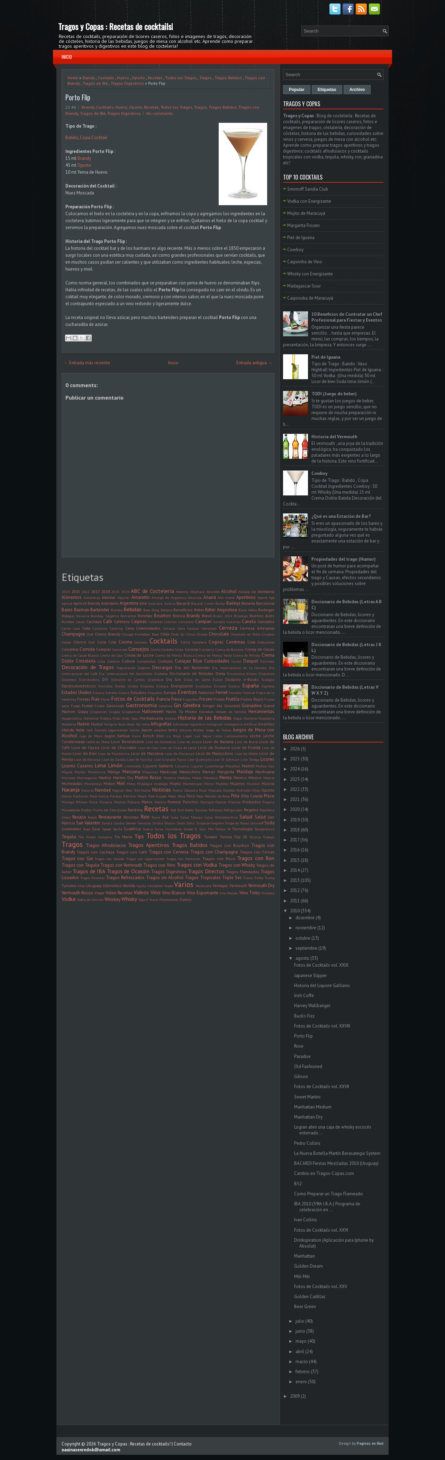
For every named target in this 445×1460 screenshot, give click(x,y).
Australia (155, 603)
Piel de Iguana (301, 237)
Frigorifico (190, 699)
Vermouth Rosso (77, 893)
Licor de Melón (246, 753)
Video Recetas (119, 893)
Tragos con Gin (77, 858)
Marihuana (264, 771)
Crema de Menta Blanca (174, 655)
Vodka (68, 898)
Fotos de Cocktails (133, 698)
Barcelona (265, 603)
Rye (165, 817)
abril (300, 1351)
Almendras (91, 597)
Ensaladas (203, 686)
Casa (76, 628)
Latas (217, 735)
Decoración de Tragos (88, 667)
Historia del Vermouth (334, 437)
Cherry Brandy (107, 634)
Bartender (99, 610)
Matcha (170, 777)
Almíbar (109, 597)
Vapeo (168, 885)
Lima (100, 765)
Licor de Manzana (147, 753)
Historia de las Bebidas (204, 717)
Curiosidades (216, 661)
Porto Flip (77, 97)
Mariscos (68, 777)
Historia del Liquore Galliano (322, 985)
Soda (269, 823)
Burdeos (68, 621)
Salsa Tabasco (191, 817)
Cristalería (86, 661)
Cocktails (106, 77)
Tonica (226, 836)
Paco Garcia (99, 796)
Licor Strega (250, 759)
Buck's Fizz (304, 1016)
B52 (298, 1184)
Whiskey (112, 899)
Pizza (93, 802)
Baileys (233, 603)
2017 (95, 591)
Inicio (67, 56)
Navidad (103, 790)
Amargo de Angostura (169, 597)
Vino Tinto (249, 893)
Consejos (138, 648)
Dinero (251, 673)
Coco (185, 642)
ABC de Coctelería (152, 590)
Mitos (131, 783)
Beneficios (183, 609)
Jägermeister (118, 730)
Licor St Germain (225, 759)
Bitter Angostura (221, 610)
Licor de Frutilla (246, 747)
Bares (67, 610)
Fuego (75, 705)
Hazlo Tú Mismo (181, 711)
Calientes (155, 621)
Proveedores (71, 809)
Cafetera (121, 621)
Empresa (147, 686)
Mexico (240, 777)
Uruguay (93, 885)
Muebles (222, 783)
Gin (177, 705)
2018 (105, 591)
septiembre (306, 948)
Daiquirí (250, 661)
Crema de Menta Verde (213, 655)
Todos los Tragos (181, 77)
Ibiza (122, 724)
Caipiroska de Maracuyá (310, 298)
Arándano (110, 603)
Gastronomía (141, 705)
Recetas (155, 77)
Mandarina (97, 771)
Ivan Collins (305, 1220)
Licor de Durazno (214, 747)
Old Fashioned (308, 1066)
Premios (234, 802)
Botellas (145, 615)
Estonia (99, 692)
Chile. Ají (177, 634)
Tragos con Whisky (236, 865)
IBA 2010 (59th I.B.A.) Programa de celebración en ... (327, 1207)
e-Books (251, 679)
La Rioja (173, 735)
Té (228, 829)
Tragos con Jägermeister (145, 858)
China (190, 634)
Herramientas (261, 711)
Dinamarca (236, 673)
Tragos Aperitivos (148, 844)
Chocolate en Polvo (245, 634)
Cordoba (168, 649)
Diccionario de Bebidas (192, 673)
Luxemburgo (214, 766)
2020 (295, 809)
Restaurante (110, 817)
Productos (251, 801)
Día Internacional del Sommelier (125, 673)
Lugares (196, 766)
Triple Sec (232, 877)
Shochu (169, 823)
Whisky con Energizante (310, 274)
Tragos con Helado (109, 858)
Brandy (88, 77)
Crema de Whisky (247, 655)
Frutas (219, 699)
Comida (87, 649)
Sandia (106, 823)
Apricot (67, 603)
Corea (179, 649)
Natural (87, 790)
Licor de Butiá (246, 741)
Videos (141, 892)
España (250, 685)
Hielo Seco (130, 718)
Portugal (207, 802)
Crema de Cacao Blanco (80, 655)
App (271, 597)
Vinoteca (267, 893)
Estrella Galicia (117, 692)
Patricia (129, 796)
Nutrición (243, 790)
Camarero (185, 621)
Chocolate (219, 634)
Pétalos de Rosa (217, 796)
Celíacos (169, 628)
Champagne (73, 634)
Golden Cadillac (310, 1296)
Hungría (110, 724)
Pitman (82, 802)
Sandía (119, 823)
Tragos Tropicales (203, 877)
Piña (235, 796)
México (255, 777)
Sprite (117, 829)
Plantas (120, 802)
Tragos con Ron (255, 858)
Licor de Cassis (85, 747)
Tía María (123, 836)
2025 (295, 759)
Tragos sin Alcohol (165, 877)
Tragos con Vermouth (121, 865)
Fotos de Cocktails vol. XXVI (321, 1230)
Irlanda (68, 729)
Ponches (191, 801)
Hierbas (170, 718)
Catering (116, 628)
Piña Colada (252, 796)
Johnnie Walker (192, 730)
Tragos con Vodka (196, 864)
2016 (85, 591)
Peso (199, 796)
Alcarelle (213, 591)
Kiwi (160, 735)
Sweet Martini (307, 1097)
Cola (251, 642)
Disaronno (266, 673)
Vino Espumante (202, 893)
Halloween (153, 711)
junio (300, 1331)
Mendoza (210, 777)
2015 (76, 591)
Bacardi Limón (202, 603)
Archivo (357, 89)
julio (300, 1321)
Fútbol (99, 705)
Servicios (144, 823)
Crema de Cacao (259, 649)
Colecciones (265, 642)
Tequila (69, 837)
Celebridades (148, 628)
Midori (109, 783)
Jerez (173, 729)
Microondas (93, 783)
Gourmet (232, 705)
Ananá (209, 597)
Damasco (267, 661)
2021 (295, 799)
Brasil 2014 (223, 615)
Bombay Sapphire (105, 615)
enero (301, 1382)
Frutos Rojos (251, 699)
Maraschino (189, 771)
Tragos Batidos (228, 77)
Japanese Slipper (310, 975)
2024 (125, 591)
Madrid (248, 765)
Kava (136, 735)
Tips (139, 836)
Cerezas (193, 628)
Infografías (161, 724)
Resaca (79, 817)
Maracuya (168, 771)
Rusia (156, 817)
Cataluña (100, 628)
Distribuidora (89, 679)
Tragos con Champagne (214, 852)
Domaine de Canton (128, 679)
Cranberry (206, 649)
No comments (159, 113)
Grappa (114, 711)
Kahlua (123, 735)
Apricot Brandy (86, 603)
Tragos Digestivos (127, 83)
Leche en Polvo (98, 741)
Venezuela (203, 885)
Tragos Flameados (242, 871)
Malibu (79, 771)
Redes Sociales (196, 809)
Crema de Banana (229, 649)
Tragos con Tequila (80, 865)
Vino (156, 892)
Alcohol (229, 591)
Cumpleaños (146, 661)
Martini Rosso (148, 778)
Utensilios (112, 885)
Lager (187, 735)
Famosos (206, 692)
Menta (225, 778)
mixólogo (161, 783)
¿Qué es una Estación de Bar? (341, 516)
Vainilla (128, 885)
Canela (249, 621)
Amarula (195, 597)
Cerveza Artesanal (257, 628)
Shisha (157, 823)
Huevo (123, 77)
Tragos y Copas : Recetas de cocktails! (115, 26)
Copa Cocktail (93, 137)
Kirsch (148, 735)
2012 (295, 890)
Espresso (268, 686)
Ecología (268, 679)
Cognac (216, 642)
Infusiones (181, 724)
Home (72, 77)
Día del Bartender (192, 667)
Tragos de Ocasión (128, 871)
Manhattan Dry (308, 1117)
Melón (197, 777)
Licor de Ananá (190, 741)
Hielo (116, 718)
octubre (303, 938)
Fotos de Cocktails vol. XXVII (321, 1086)
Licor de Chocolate (118, 747)
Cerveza (228, 627)
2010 (295, 911)
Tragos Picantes (92, 877)
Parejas (116, 796)
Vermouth (238, 885)
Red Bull (177, 809)
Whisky (129, 898)
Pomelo (174, 801)
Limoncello (132, 766)
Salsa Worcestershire (220, 817)
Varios (183, 884)
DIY (105, 679)
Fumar (87, 705)
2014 (66, 591)
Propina (268, 802)
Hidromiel (91, 718)
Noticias (161, 789)
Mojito (175, 783)
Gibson (301, 1076)
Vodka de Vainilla (90, 899)
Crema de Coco (111, 655)
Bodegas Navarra (75, 615)
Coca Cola (107, 642)
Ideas (131, 724)
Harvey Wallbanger (312, 1006)
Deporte (144, 667)
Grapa (83, 711)
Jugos (110, 735)
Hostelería (266, 718)
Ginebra (191, 705)
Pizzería (105, 802)
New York (133, 790)
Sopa (86, 829)
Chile (165, 634)
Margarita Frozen (303, 225)
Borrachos (128, 615)
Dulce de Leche (197, 679)
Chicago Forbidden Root (140, 634)
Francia (163, 699)
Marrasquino (87, 777)
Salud (245, 816)
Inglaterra (198, 724)
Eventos (187, 691)
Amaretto (140, 597)
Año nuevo (226, 597)
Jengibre (160, 730)
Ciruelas (268, 634)
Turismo (69, 885)
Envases (220, 686)
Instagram (215, 724)
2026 (295, 749)
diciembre (305, 918)
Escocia (234, 686)
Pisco (269, 796)
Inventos (266, 724)
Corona (191, 649)
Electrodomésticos (79, 685)
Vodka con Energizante (309, 201)
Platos (147, 801)
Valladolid (155, 885)
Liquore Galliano (158, 765)
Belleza (166, 610)
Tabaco (220, 829)
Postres (220, 802)
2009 (295, 1396)
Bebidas (133, 609)
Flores (105, 699)
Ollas (256, 790)
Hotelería (69, 724)
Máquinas (150, 771)
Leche (255, 735)
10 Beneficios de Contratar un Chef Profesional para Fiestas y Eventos (346, 317)
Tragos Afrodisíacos (106, 845)
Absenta (182, 591)
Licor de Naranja (87, 759)
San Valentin (88, 823)
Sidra (190, 823)
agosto (302, 958)
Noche (146, 790)
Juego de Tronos (218, 730)
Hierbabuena (151, 718)
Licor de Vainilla (139, 759)
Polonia (160, 802)
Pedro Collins (307, 1143)
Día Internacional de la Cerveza (239, 667)
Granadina (252, 706)
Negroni (118, 790)
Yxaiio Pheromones (163, 899)
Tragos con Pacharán (183, 858)
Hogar (238, 718)
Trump (269, 877)
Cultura (128, 661)
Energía (162, 686)
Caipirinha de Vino (304, 262)
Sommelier (71, 828)
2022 (295, 789)
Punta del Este (104, 809)
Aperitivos (246, 597)
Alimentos (72, 597)
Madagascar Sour (304, 286)
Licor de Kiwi (85, 753)
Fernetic (235, 692)
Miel (121, 783)
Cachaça (94, 621)
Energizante (182, 685)
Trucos (248, 877)
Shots (180, 823)
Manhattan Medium (313, 1107)
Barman (81, 610)
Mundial (253, 783)
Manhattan (304, 1256)
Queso (122, 809)
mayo (301, 1341)
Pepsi (172, 796)
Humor (97, 724)
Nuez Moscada (210, 790)
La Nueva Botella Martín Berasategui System (337, 1153)
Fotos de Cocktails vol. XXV (320, 1286)
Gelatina (165, 705)
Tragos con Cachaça (96, 852)
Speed (106, 829)
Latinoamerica (236, 735)
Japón (147, 729)
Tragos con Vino (159, 865)
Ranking (135, 809)
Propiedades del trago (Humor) (343, 559)
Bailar (220, 603)
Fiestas (83, 699)
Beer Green (305, 1307)
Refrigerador (233, 809)
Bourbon (162, 616)
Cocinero (140, 642)
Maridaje (245, 772)
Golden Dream (308, 1266)
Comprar (103, 649)
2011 (295, 901)
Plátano (133, 802)
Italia (80, 729)
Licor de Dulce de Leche (178, 747)
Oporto (138, 77)
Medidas (184, 777)
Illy (138, 724)
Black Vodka (247, 610)
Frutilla (232, 699)
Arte (143, 603)
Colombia (70, 649)
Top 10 (240, 836)
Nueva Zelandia (185, 790)
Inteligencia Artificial (240, 724)
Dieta (220, 673)
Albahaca (197, 591)
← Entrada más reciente (87, 363)
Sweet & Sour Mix (198, 829)
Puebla (86, 809)
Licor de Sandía (114, 759)
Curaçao (165, 661)
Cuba (101, 661)
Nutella (229, 790)
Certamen (209, 628)
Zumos (185, 899)
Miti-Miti (302, 1276)
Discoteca (69, 679)
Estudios (138, 692)
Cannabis (265, 621)
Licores (267, 759)
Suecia (148, 829)
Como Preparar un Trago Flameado (328, 1194)
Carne (66, 628)
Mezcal (268, 777)
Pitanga (68, 802)
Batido (71, 137)
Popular (297, 89)
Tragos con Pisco (218, 858)
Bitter (199, 609)
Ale (253, 591)
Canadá (219, 621)
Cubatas (113, 661)
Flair (95, 699)
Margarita (225, 771)
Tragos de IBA (95, 83)
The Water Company (95, 836)
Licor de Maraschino (215, 753)
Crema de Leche (139, 655)
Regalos (251, 809)
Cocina (125, 642)
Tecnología (242, 828)
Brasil (207, 615)
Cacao (80, 621)
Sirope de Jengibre (210, 823)
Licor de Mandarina (113, 753)
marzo (302, 1362)
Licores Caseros (77, 766)
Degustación (126, 667)
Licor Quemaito (199, 759)
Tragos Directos (206, 871)
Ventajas (220, 885)
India (146, 724)
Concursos (119, 649)
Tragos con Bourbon (229, 845)
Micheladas (72, 783)
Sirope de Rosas (236, 823)
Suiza (158, 829)
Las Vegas (202, 735)
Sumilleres (173, 829)
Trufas (258, 877)
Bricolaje (241, 615)
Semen (131, 823)
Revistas (131, 817)
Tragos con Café (131, 852)
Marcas (208, 771)
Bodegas (266, 609)
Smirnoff (256, 823)
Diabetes (161, 673)
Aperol (262, 597)
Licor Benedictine (127, 741)
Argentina (129, 603)
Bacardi (183, 603)
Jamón (135, 730)
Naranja (71, 789)
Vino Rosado (228, 893)
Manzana (131, 772)
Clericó (79, 642)
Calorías (170, 621)
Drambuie (155, 679)
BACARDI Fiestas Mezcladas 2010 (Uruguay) (336, 1163)
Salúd (260, 817)
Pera (181, 796)
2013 (295, 880)
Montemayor (193, 783)
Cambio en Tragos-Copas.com (324, 1173)
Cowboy (295, 250)
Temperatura (264, 829)
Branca (179, 615)
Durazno (233, 679)
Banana (248, 603)
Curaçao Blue (188, 661)
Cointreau (235, 642)
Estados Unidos (77, 692)
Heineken (206, 711)
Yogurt (143, 899)
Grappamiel (131, 711)
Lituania (182, 766)
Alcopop (244, 591)
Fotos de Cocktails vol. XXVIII (322, 1026)
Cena (181, 628)
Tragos (205, 77)
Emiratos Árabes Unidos (118, 686)
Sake (174, 817)
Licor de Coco (148, 747)
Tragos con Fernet (257, 852)
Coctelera (199, 642)
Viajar (99, 892)
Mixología (144, 783)
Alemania (266, 591)
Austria (169, 603)
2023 (115, 591)
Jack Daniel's (97, 730)
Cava (129, 628)
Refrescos (215, 809)
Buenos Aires (262, 615)
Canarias (233, 621)
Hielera (105, 718)
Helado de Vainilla (231, 711)
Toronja (255, 836)
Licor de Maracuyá (179, 753)
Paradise (302, 1056)
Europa (170, 692)
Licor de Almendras (161, 741)
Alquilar (123, 597)
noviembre (306, 928)
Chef (90, 634)
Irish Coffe (304, 995)
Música (268, 783)
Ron (144, 816)
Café (107, 621)
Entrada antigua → (254, 363)
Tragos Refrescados (125, 877)
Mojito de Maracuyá (306, 213)
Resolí (92, 817)
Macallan (232, 766)
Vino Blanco (173, 893)
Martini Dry (123, 777)
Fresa (176, 699)
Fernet (222, 692)
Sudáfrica (132, 828)
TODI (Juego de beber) (334, 394)
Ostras (67, 796)
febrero (303, 1372)
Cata (86, 628)
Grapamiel (98, 711)
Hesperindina (72, 718)
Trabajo (268, 836)
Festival (249, 692)
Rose (298, 1046)
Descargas (162, 667)
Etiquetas (154, 692)
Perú (191, 796)
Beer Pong (151, 610)
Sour (96, 828)
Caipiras (139, 621)
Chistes (202, 634)
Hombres (250, 718)
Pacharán (80, 796)
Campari (203, 621)
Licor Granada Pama (170, 759)
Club (91, 642)
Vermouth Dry (261, 885)
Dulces (217, 679)
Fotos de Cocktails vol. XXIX (321, 965)
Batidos (116, 610)
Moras (209, 783)
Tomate (210, 836)
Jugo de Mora (91, 735)
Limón (115, 765)
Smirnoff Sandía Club (307, 189)
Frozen (205, 699)
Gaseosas (115, 705)
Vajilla (141, 885)
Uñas (81, 885)
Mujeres (237, 783)
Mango (114, 771)
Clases (66, 642)
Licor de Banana (218, 741)
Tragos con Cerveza (169, 852)
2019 (295, 820)
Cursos (236, 661)
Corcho (156, 649)
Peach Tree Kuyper (152, 796)
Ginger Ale (212, 705)
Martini (105, 777)
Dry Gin (173, 679)
